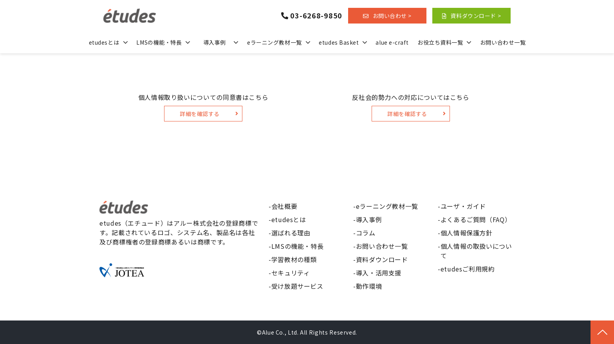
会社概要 (284, 206)
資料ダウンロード (382, 259)
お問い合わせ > (392, 16)
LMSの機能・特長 (159, 42)
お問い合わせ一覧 (503, 42)
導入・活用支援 (378, 272)
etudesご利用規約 (468, 268)
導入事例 (214, 42)
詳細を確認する (200, 114)
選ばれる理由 (291, 232)
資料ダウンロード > (475, 16)
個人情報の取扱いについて (476, 250)
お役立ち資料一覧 (440, 42)
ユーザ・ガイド (463, 206)
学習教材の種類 (294, 259)
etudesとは (104, 42)
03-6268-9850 (316, 15)
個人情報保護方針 (467, 232)
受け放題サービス (297, 286)
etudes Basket (339, 42)
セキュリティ (290, 272)
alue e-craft (392, 42)
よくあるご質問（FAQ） (476, 219)
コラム (366, 232)
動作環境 (369, 286)
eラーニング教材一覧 (274, 42)
